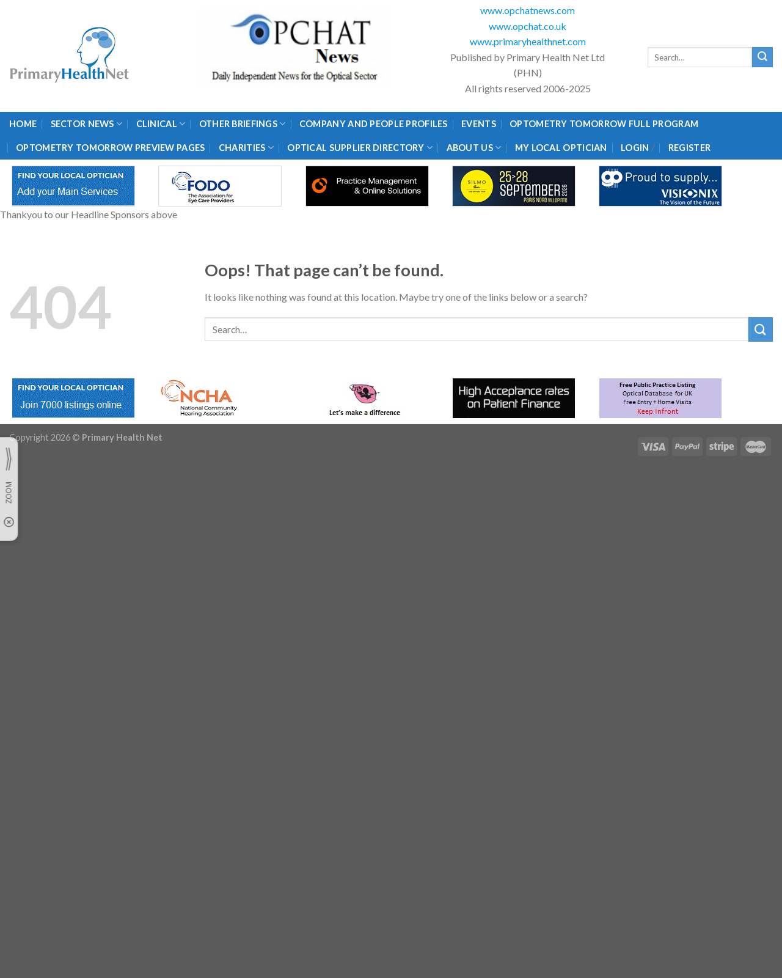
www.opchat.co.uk (527, 26)
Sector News (87, 124)
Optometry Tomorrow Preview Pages (110, 147)
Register (689, 147)
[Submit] (762, 57)
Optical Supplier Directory (360, 147)
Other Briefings (242, 124)
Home (23, 124)
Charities (246, 147)
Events (478, 124)
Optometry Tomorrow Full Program (604, 124)
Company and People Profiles (373, 124)
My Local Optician (561, 147)
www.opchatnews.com (527, 10)
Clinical (161, 124)
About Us (474, 147)
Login (635, 147)
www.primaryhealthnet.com (528, 41)
